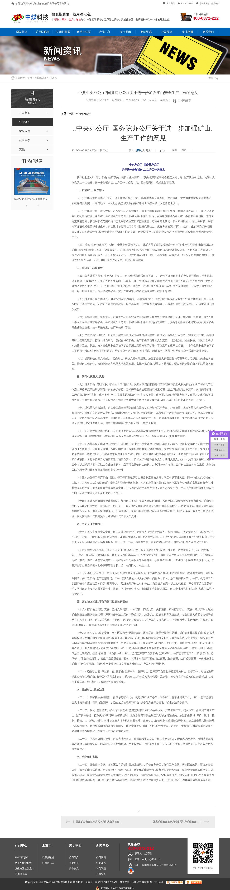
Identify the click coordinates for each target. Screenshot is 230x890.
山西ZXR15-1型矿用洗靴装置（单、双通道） (32, 199)
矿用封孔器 (63, 31)
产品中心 (104, 31)
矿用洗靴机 (42, 31)
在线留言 (169, 3)
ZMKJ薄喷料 (21, 857)
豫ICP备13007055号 (106, 882)
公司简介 (166, 31)
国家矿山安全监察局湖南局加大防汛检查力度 (100, 821)
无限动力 (137, 882)
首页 (29, 78)
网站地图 (147, 882)
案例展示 (125, 31)
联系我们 (208, 31)
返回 (213, 78)
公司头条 (101, 874)
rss (182, 3)
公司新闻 (101, 857)
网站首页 (21, 31)
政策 (71, 113)
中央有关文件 (83, 113)
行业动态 (52, 78)
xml (191, 3)
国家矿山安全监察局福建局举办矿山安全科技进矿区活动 (182, 821)
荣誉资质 (74, 868)
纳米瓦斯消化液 (23, 863)
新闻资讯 (146, 31)
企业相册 (187, 31)
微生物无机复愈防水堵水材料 (25, 868)
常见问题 (101, 868)
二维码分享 (184, 100)
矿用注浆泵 (84, 31)
